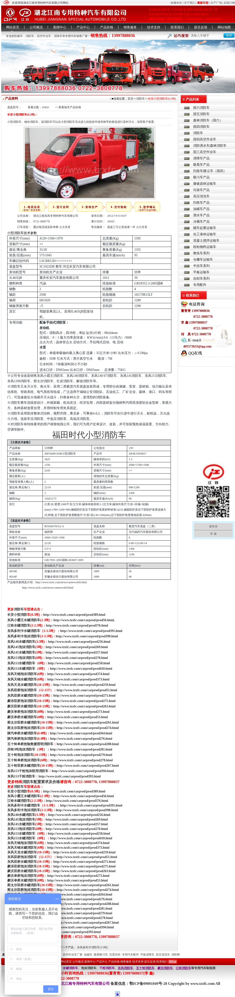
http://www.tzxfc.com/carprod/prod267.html (88, 765)
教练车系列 (201, 253)
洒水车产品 (201, 215)
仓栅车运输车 (203, 259)
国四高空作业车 (204, 139)
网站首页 (12, 27)
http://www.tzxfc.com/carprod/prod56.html (83, 796)
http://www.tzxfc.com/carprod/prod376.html (77, 625)
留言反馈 (200, 27)
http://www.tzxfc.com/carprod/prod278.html (82, 760)
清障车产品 (201, 158)
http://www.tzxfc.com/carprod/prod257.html (77, 652)
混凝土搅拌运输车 (206, 240)
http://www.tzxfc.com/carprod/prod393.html (70, 776)
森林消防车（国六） (208, 120)
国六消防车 (201, 107)
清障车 (58, 36)
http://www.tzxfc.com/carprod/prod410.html (81, 668)
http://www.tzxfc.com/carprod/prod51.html (87, 690)
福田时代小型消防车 (89, 434)
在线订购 (229, 2)
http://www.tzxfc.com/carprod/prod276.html (81, 738)
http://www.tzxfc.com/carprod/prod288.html (88, 744)
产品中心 (83, 27)
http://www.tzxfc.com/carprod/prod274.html (88, 728)
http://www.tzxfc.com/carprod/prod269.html (77, 647)
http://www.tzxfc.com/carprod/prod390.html (87, 636)
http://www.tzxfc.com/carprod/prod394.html (83, 771)
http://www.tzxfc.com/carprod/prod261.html (88, 722)
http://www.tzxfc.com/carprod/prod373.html (78, 679)
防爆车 (18, 36)
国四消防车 (201, 126)
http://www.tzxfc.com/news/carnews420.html (47, 587)
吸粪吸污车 (101, 954)
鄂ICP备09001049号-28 (148, 984)
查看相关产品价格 (70, 107)
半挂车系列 (201, 266)
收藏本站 (176, 2)
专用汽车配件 (130, 954)
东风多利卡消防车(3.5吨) (92, 947)
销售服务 (130, 27)
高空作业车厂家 (72, 954)
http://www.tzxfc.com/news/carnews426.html (61, 582)
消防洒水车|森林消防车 (210, 145)
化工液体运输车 (204, 234)
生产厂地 (216, 2)
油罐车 (88, 954)
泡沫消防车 (88, 968)
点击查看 (64, 227)
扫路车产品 (201, 202)
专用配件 (199, 285)
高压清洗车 (201, 196)
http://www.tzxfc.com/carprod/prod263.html (84, 706)
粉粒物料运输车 (204, 247)
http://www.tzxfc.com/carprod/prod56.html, (84, 620)
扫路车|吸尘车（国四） (210, 171)
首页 (130, 98)
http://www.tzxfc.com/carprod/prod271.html (84, 695)
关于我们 (189, 2)
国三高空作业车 (204, 152)
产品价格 (106, 27)
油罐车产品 (201, 209)
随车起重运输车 (204, 228)
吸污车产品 (201, 177)
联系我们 (177, 27)
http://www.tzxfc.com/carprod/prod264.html (81, 733)
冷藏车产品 (201, 221)
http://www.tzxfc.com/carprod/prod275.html (84, 701)
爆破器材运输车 (204, 183)
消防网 (175, 954)
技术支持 (153, 27)
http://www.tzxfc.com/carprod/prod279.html (81, 755)
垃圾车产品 (201, 190)
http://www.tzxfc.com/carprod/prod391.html (91, 631)
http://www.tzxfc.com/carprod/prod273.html (78, 711)
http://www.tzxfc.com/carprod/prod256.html (79, 641)
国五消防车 (201, 114)
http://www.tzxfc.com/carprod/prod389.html (74, 614)
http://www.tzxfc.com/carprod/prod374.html (78, 674)
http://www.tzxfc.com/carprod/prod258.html (79, 663)
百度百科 (115, 954)
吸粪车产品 (201, 164)
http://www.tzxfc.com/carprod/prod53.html (77, 717)
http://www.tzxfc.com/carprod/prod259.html (84, 685)
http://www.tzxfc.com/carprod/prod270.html (77, 658)
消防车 (30, 36)
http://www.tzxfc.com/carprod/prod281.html (81, 749)
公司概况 (36, 27)
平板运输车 (201, 272)
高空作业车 (44, 36)
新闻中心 (59, 27)
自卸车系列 (201, 278)
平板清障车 (147, 954)
